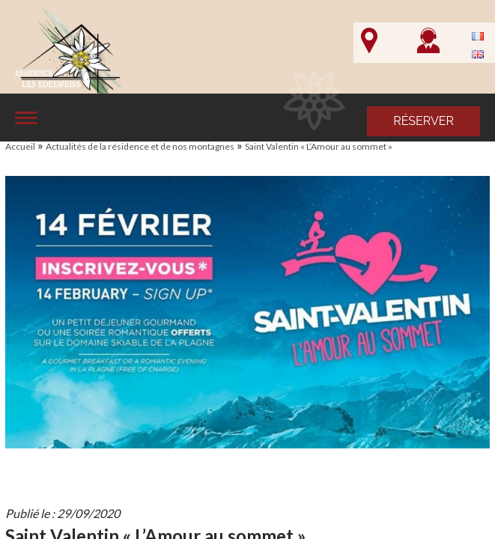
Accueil (20, 146)
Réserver (423, 121)
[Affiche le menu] (26, 118)
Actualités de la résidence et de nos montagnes (140, 146)
